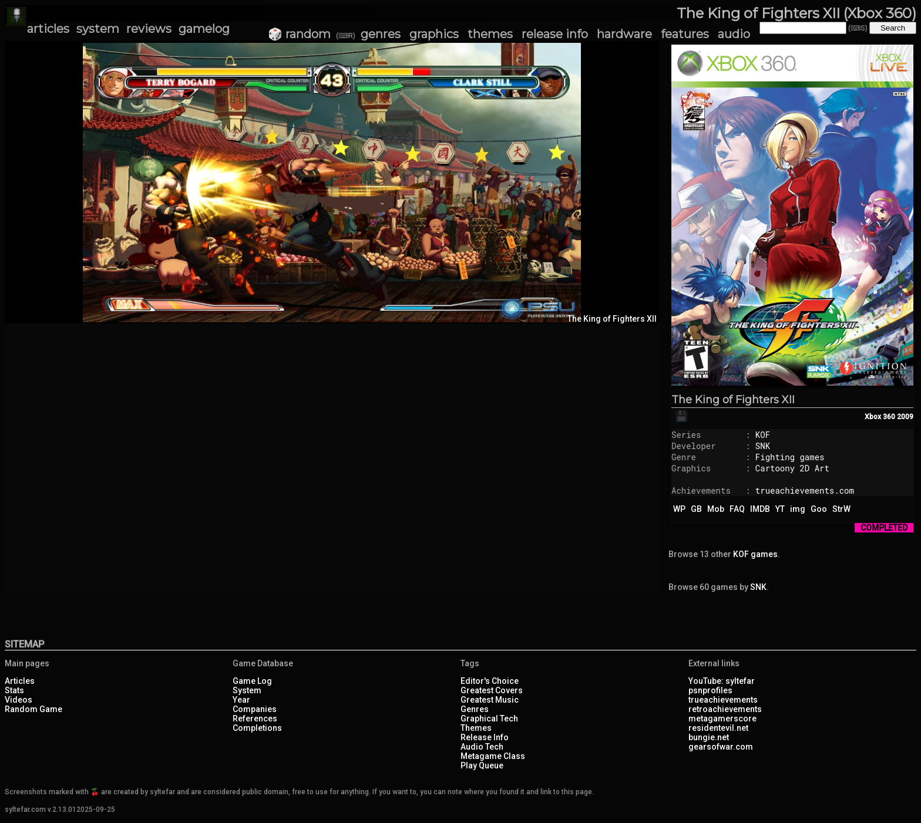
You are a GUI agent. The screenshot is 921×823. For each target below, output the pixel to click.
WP (679, 509)
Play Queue (481, 765)
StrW (841, 509)
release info (555, 34)
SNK (762, 445)
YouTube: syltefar (721, 681)
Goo (819, 509)
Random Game (33, 709)
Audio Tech (481, 746)
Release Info (484, 737)
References (255, 718)
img (797, 509)
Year (241, 699)
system (97, 29)
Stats (14, 690)
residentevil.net (718, 728)
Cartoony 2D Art (792, 468)
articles (48, 29)
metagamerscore (722, 718)
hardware (624, 34)
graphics (434, 34)
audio (734, 34)
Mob (715, 509)
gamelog (204, 29)
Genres (474, 709)
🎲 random (299, 34)
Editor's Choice (489, 681)
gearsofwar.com (720, 746)
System (247, 690)
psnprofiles (710, 690)
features (685, 34)
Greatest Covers (491, 690)
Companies (255, 709)
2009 (905, 417)
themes (490, 34)
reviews (149, 29)
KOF (762, 434)
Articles (20, 681)
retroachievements (725, 709)
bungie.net (708, 737)
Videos (18, 699)
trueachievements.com (804, 490)
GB (696, 509)
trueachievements (723, 699)
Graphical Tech (489, 718)
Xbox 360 (880, 417)
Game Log (252, 681)
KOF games (755, 554)
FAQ (737, 509)
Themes (476, 728)
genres (381, 34)
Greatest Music (489, 699)
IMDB (760, 509)
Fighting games (790, 457)
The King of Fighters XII (733, 399)
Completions (257, 728)
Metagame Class (492, 756)
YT (780, 509)
